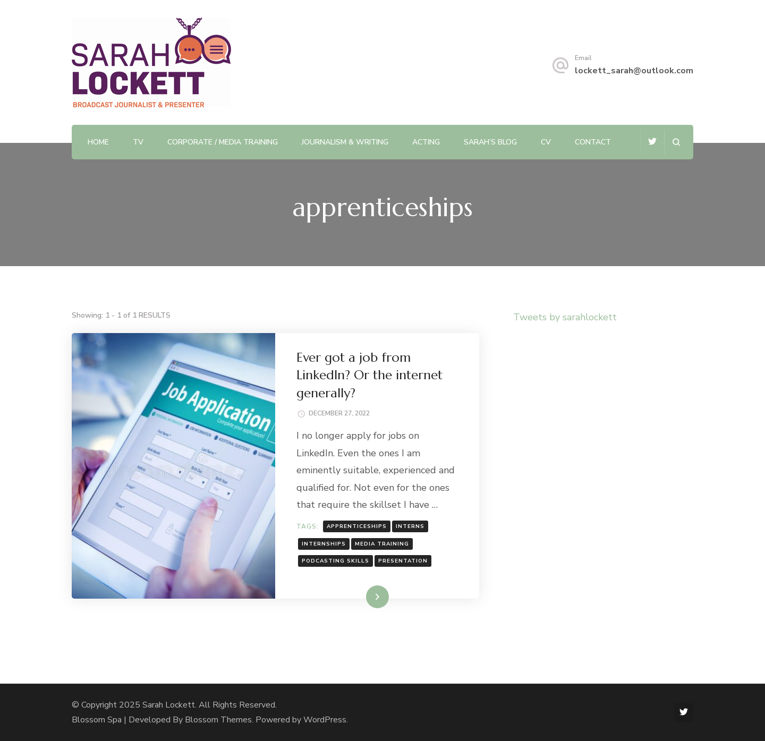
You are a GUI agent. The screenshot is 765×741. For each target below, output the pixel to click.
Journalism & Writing (345, 142)
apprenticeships (357, 526)
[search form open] (676, 142)
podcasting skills (335, 561)
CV (546, 142)
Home (98, 142)
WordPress (324, 720)
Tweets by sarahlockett (565, 317)
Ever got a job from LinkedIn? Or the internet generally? (369, 375)
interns (410, 526)
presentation (403, 561)
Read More (360, 596)
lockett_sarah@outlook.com (634, 70)
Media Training (382, 544)
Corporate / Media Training (222, 142)
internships (324, 544)
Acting (426, 142)
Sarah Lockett (168, 705)
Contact (593, 142)
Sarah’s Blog (490, 142)
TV (138, 142)
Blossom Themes (218, 720)
